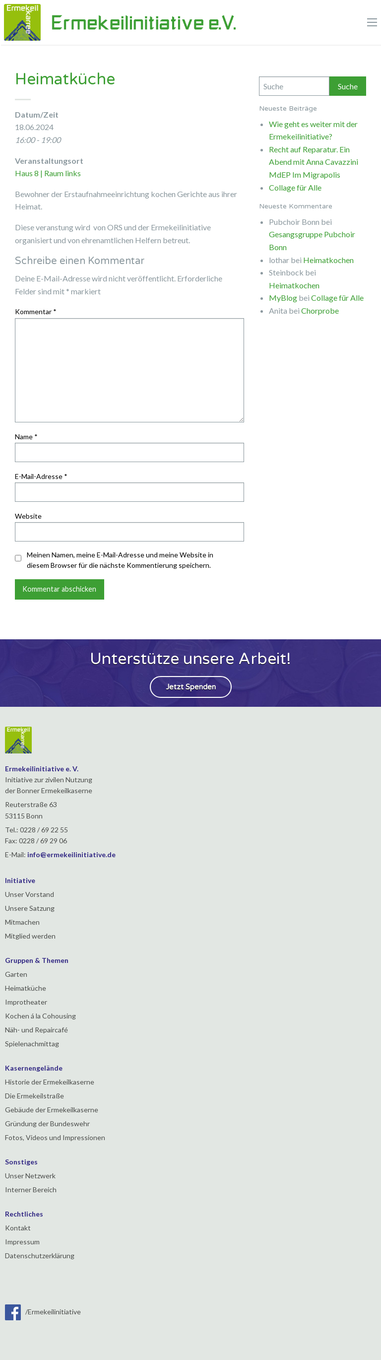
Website (28, 516)
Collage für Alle (295, 187)
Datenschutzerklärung (39, 1255)
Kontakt (18, 1228)
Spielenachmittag (32, 1043)
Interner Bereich (31, 1189)
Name (26, 436)
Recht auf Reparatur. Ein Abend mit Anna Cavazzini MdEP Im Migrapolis (313, 161)
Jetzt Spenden (191, 686)
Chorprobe (320, 310)
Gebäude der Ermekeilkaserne (51, 1109)
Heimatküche (25, 988)
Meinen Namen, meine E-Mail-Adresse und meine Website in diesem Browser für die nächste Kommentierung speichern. (120, 559)
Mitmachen (22, 922)
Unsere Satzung (30, 908)
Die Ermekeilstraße (34, 1095)
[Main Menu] (372, 22)
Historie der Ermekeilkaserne (49, 1082)
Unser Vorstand (29, 894)
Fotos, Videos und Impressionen (55, 1137)
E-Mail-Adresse (41, 476)
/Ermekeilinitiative (43, 1311)
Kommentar (36, 311)
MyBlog (283, 297)
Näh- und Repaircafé (36, 1029)
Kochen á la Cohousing (40, 1016)
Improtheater (26, 1002)
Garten (16, 974)
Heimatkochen (328, 260)
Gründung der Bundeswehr (47, 1123)
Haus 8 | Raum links (48, 173)
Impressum (22, 1241)
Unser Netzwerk (30, 1175)
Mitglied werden (30, 936)
